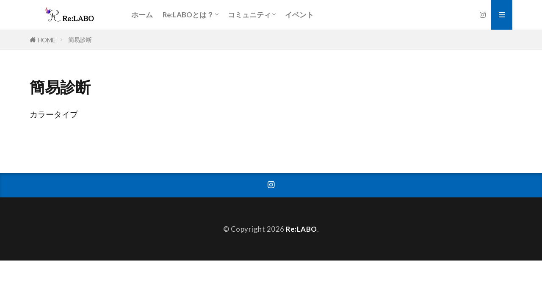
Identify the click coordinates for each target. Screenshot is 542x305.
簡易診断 (80, 39)
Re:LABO (301, 229)
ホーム (142, 14)
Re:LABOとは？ (188, 14)
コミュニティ (249, 14)
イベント (299, 14)
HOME (46, 40)
